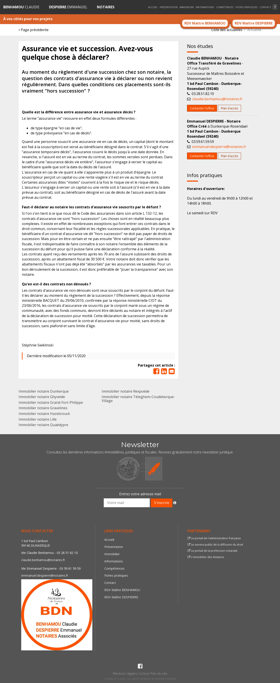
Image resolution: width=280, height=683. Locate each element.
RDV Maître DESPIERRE (254, 23)
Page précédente (34, 29)
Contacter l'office (202, 108)
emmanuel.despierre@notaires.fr (219, 146)
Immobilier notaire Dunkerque (44, 391)
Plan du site (158, 673)
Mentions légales (125, 673)
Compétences (225, 7)
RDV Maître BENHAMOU (205, 23)
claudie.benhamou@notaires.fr (217, 99)
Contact (265, 7)
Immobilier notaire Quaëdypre (43, 424)
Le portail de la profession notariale (212, 551)
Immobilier (187, 7)
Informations (205, 7)
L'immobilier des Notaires (205, 557)
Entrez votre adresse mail (140, 494)
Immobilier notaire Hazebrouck (44, 413)
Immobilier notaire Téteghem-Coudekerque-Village (138, 398)
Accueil (153, 7)
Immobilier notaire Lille (38, 419)
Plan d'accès (229, 108)
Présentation (169, 7)
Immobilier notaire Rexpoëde (125, 391)
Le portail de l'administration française (214, 538)
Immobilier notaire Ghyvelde (42, 396)
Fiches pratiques (247, 7)
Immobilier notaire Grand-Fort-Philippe (51, 402)
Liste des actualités (226, 29)
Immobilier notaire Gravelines (43, 408)
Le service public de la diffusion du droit (215, 544)
